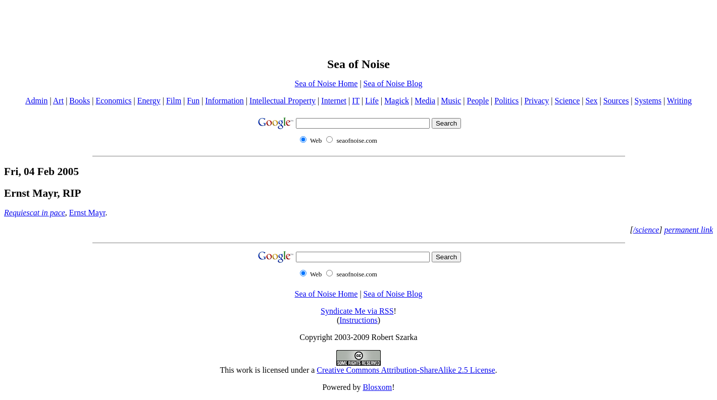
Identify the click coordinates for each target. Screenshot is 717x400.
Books (79, 100)
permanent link (688, 229)
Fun (193, 100)
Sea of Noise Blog (393, 83)
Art (58, 100)
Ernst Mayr (87, 212)
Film (173, 100)
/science (646, 229)
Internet (333, 100)
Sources (616, 100)
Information (224, 100)
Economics (113, 100)
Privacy (536, 100)
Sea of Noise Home (326, 83)
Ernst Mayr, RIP (42, 193)
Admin (36, 100)
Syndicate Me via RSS (357, 311)
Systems (648, 100)
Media (425, 100)
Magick (396, 100)
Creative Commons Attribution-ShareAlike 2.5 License (406, 370)
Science (567, 100)
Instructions (358, 320)
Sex (592, 100)
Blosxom (377, 387)
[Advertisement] (358, 26)
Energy (149, 100)
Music (451, 100)
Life (372, 100)
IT (356, 100)
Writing (679, 100)
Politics (506, 100)
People (478, 100)
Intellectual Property (282, 100)
